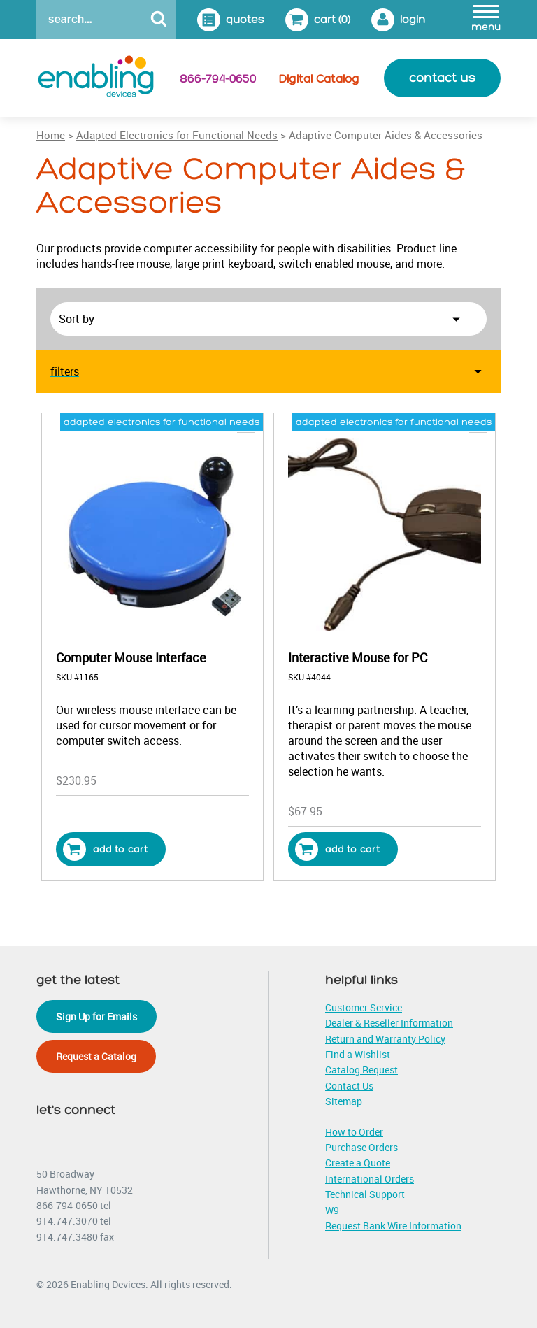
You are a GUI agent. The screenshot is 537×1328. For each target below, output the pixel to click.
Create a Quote (357, 1162)
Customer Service (363, 1007)
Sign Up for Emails (96, 1016)
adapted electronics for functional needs (161, 422)
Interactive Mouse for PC (357, 657)
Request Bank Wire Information (393, 1225)
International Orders (369, 1178)
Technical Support (365, 1194)
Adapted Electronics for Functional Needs (177, 135)
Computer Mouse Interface (131, 657)
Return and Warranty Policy (385, 1038)
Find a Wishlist (357, 1054)
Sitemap (343, 1101)
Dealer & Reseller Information (389, 1022)
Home (50, 135)
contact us (442, 78)
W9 (332, 1210)
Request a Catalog (96, 1056)
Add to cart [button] (105, 849)
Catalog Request (361, 1069)
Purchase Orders (361, 1147)
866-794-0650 (218, 79)
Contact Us (349, 1085)
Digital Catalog (319, 79)
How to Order (354, 1131)
